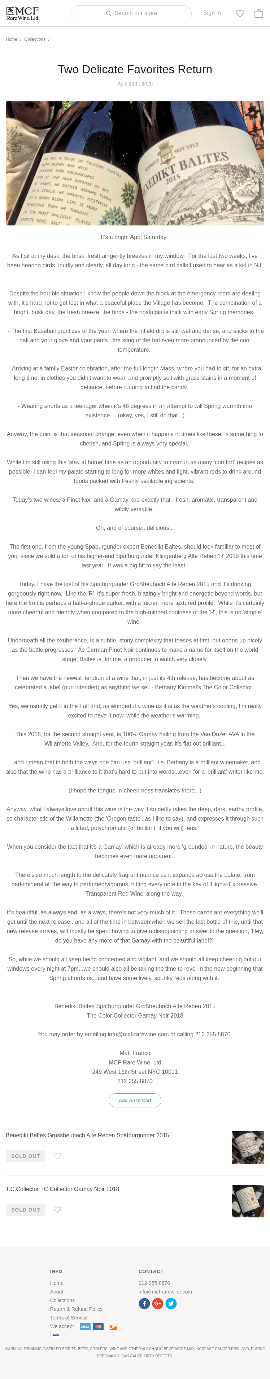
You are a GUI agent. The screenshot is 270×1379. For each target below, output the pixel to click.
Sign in (212, 13)
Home (11, 39)
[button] (145, 1302)
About (57, 1292)
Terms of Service (69, 1318)
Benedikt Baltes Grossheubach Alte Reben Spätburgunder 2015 (87, 1135)
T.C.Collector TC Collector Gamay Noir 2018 (62, 1189)
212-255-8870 (154, 1283)
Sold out (25, 1156)
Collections (34, 39)
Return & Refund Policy (76, 1309)
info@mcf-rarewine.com (165, 1292)
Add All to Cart (135, 1100)
